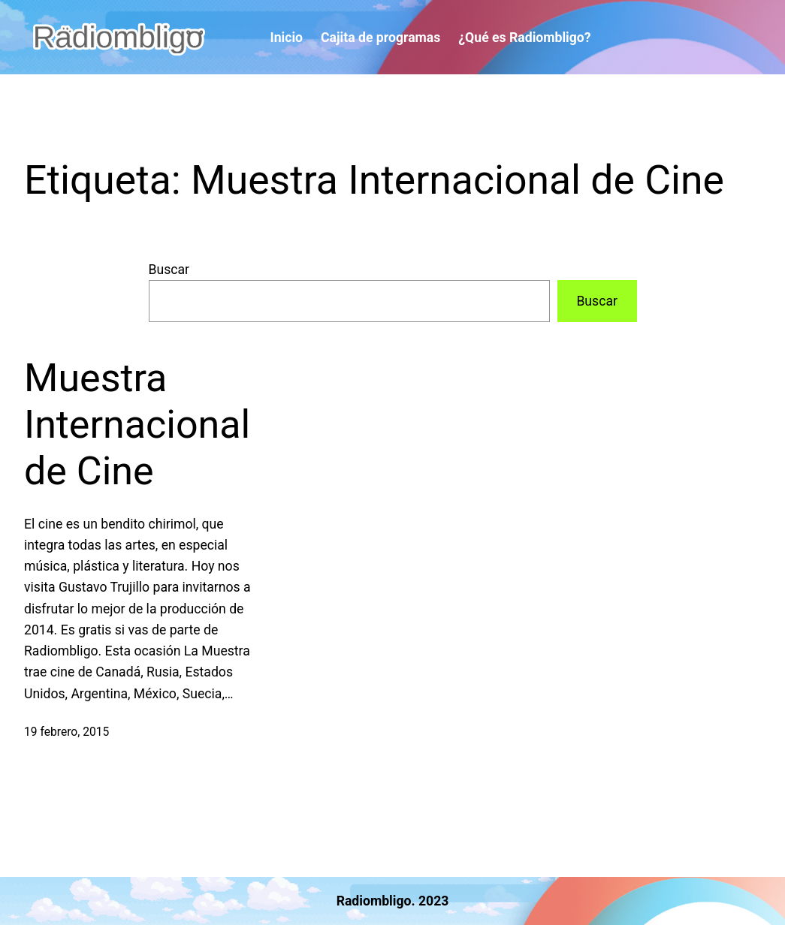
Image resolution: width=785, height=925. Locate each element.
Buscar (169, 269)
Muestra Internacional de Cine (137, 425)
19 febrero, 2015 (66, 732)
